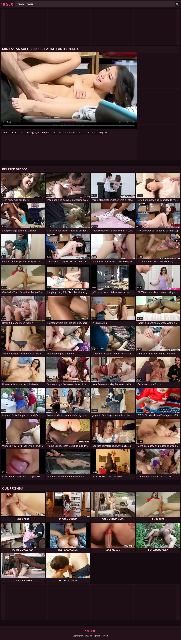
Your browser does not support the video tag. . (69, 90)
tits (22, 132)
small (81, 132)
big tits (45, 132)
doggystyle (33, 132)
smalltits (91, 132)
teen (5, 132)
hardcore (70, 132)
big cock (57, 132)
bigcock (103, 132)
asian (14, 132)
